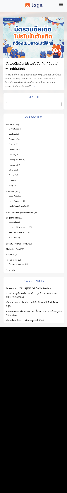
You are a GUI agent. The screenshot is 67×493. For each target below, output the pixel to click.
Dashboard (13, 149)
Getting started (15, 160)
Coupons (13, 139)
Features (10, 124)
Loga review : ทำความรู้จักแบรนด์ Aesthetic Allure (28, 288)
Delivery (12, 154)
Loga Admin (14, 222)
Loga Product (12, 217)
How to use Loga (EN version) (19, 212)
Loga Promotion (15, 201)
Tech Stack (11, 260)
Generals (10, 191)
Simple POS (14, 237)
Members (13, 165)
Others (12, 170)
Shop (11, 185)
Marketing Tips (13, 249)
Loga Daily (13, 196)
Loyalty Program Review (17, 243)
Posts (11, 180)
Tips (8, 270)
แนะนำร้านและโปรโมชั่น (12, 19)
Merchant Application (18, 232)
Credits (12, 144)
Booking (12, 134)
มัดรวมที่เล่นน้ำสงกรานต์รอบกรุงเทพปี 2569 (25, 320)
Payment (10, 254)
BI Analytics (14, 129)
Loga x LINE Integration (18, 227)
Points (11, 175)
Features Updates (16, 264)
